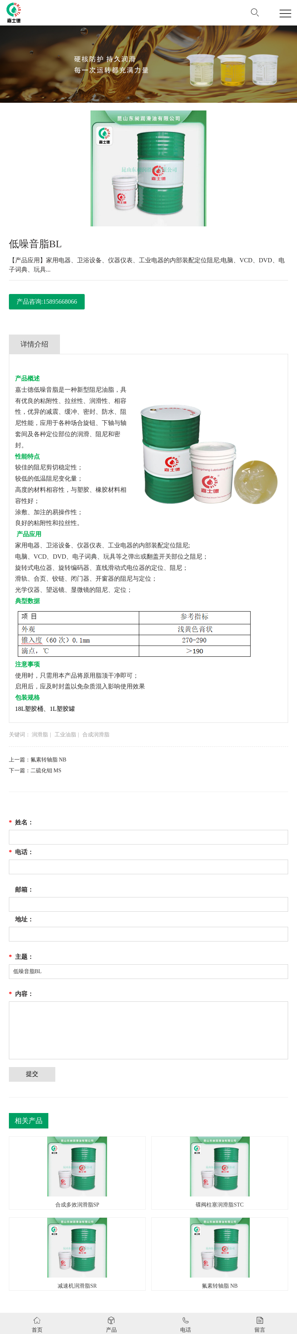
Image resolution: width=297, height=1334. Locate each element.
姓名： (21, 822)
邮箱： (24, 889)
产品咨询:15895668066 (47, 301)
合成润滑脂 (95, 735)
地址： (24, 919)
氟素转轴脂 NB (49, 760)
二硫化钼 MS (46, 770)
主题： (21, 957)
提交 (32, 1074)
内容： (21, 994)
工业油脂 (65, 735)
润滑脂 (40, 735)
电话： (21, 852)
